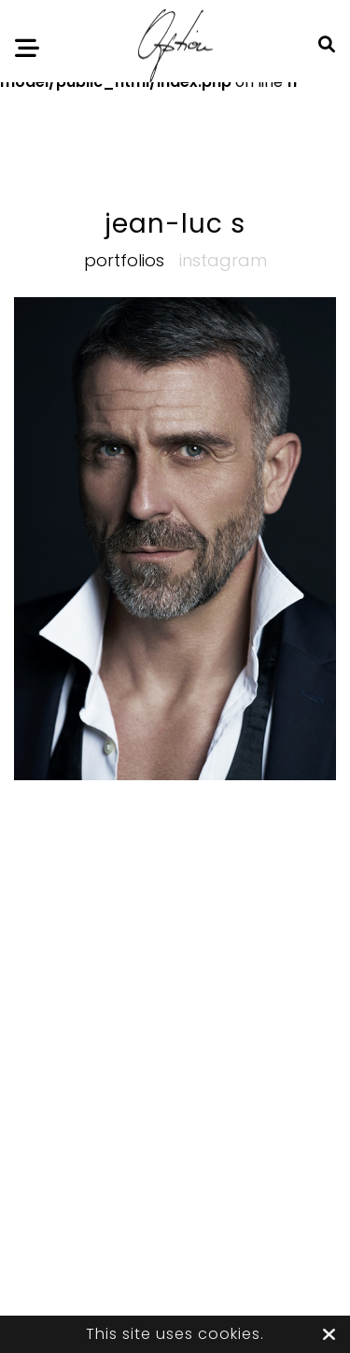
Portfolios (124, 260)
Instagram (223, 260)
